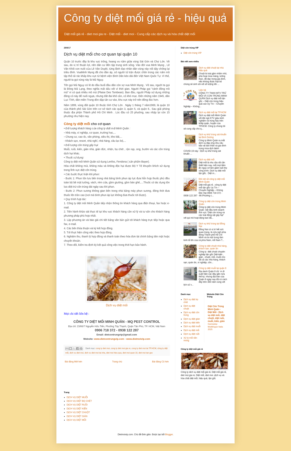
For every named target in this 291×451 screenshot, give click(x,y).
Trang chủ (117, 361)
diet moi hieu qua (114, 353)
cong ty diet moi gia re (120, 348)
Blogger (169, 434)
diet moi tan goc (146, 353)
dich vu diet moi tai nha (95, 353)
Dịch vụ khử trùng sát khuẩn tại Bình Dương (212, 135)
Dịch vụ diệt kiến (192, 322)
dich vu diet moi (77, 353)
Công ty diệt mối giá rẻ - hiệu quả (145, 18)
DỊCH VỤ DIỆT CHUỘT (78, 412)
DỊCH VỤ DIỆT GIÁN (77, 416)
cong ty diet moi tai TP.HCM (144, 348)
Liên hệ (202, 90)
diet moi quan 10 (130, 353)
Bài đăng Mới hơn (73, 361)
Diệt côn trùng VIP (193, 53)
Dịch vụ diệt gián (192, 319)
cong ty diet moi (103, 348)
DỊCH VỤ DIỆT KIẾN (77, 408)
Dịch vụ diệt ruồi (191, 334)
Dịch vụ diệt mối (117, 305)
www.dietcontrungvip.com (109, 339)
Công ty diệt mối (77, 124)
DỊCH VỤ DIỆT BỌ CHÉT (79, 401)
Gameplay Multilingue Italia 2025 (215, 327)
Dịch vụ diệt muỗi (192, 326)
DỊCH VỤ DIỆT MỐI (76, 420)
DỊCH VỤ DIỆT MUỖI (77, 397)
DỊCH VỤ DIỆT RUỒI (77, 404)
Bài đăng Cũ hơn (160, 361)
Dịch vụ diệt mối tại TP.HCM (212, 112)
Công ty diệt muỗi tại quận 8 (212, 268)
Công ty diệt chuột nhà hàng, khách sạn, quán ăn (213, 247)
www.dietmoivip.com (138, 339)
